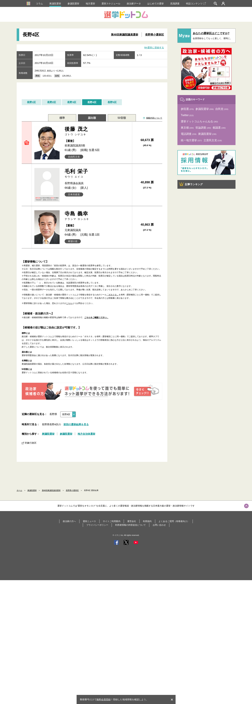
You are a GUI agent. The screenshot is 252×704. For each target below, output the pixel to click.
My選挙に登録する (154, 47)
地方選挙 (90, 3)
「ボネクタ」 (113, 295)
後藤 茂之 (97, 131)
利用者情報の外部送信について (130, 525)
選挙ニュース (89, 521)
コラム (39, 3)
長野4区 (91, 102)
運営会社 (131, 521)
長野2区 (51, 102)
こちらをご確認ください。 (96, 317)
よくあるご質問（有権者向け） (174, 521)
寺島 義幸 (97, 216)
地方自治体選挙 (86, 433)
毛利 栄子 (97, 173)
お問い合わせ (159, 525)
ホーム (19, 490)
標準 (62, 117)
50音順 (121, 117)
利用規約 (147, 521)
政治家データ (134, 3)
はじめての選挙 (155, 3)
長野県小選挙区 (154, 34)
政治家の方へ (69, 521)
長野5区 (112, 102)
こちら (69, 303)
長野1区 (31, 102)
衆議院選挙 (55, 3)
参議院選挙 (73, 3)
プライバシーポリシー (97, 525)
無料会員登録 (103, 699)
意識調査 (175, 3)
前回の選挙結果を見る (76, 424)
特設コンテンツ (196, 3)
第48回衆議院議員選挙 (124, 34)
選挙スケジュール (111, 3)
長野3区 (71, 102)
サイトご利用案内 (111, 521)
